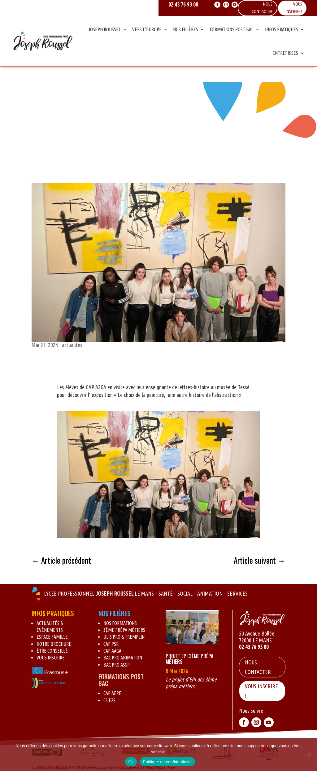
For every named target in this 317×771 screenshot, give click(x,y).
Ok (130, 762)
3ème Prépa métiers (124, 630)
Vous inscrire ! (294, 8)
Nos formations (120, 623)
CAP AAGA (112, 651)
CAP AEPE (112, 693)
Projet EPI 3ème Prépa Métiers (189, 658)
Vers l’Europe (147, 29)
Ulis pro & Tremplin (124, 637)
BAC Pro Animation (122, 657)
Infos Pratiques (281, 29)
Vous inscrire (51, 657)
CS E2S (109, 700)
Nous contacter (258, 667)
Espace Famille (52, 637)
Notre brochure (54, 644)
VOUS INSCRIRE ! (261, 691)
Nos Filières (185, 29)
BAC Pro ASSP (116, 664)
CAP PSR (111, 644)
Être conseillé (52, 651)
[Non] (309, 754)
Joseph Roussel (104, 29)
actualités (72, 345)
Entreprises (285, 53)
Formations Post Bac (232, 29)
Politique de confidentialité (167, 762)
